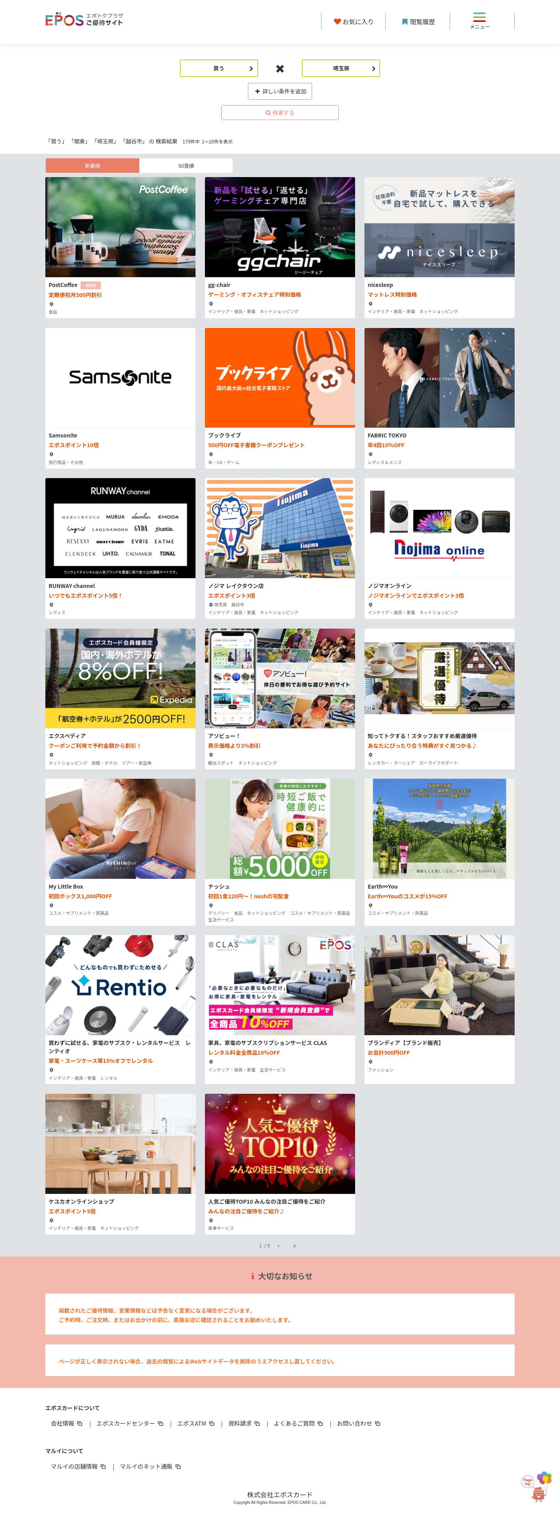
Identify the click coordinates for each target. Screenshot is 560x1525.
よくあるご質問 (299, 1423)
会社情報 (67, 1423)
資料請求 (244, 1423)
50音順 (186, 165)
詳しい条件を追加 (280, 91)
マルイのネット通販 (151, 1466)
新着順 (92, 165)
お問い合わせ (359, 1423)
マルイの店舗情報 (79, 1466)
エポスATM (196, 1423)
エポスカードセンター (130, 1423)
